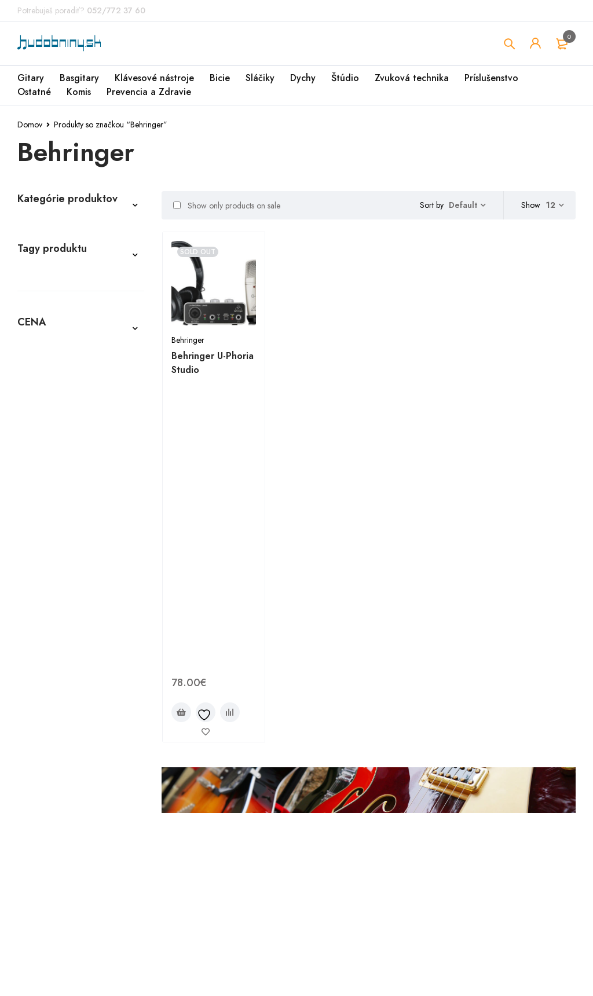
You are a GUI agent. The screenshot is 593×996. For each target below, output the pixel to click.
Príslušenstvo (491, 78)
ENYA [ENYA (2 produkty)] (32, 668)
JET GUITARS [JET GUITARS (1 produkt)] (87, 685)
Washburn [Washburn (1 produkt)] (95, 824)
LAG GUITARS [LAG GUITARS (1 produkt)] (47, 720)
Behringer (187, 340)
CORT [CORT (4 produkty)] (33, 651)
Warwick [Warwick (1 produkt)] (40, 824)
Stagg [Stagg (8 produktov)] (82, 772)
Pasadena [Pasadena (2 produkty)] (42, 755)
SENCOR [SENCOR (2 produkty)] (37, 772)
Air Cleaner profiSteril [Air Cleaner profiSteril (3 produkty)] (69, 599)
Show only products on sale (226, 205)
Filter (28, 959)
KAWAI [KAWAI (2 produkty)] (34, 703)
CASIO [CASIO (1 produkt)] (92, 633)
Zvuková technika (412, 78)
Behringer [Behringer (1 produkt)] (43, 633)
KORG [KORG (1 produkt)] (73, 703)
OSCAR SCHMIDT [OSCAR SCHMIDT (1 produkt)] (100, 738)
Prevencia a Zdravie (149, 91)
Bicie (220, 78)
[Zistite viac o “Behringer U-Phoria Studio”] (181, 420)
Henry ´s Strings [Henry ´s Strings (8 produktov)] (91, 668)
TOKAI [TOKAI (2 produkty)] (34, 807)
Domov (29, 124)
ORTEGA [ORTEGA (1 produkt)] (38, 738)
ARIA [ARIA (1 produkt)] (31, 616)
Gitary (30, 78)
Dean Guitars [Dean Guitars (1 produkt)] (87, 651)
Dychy (303, 78)
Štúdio (345, 78)
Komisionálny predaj (63, 491)
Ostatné (34, 91)
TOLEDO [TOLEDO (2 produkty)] (76, 807)
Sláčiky (260, 78)
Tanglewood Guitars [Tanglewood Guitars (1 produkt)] (66, 790)
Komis (79, 91)
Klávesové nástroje (154, 78)
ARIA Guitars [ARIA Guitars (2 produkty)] (82, 616)
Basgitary (79, 78)
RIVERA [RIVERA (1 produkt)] (91, 755)
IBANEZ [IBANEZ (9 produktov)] (36, 685)
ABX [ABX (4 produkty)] (30, 581)
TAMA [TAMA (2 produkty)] (123, 772)
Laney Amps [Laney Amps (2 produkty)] (111, 720)
